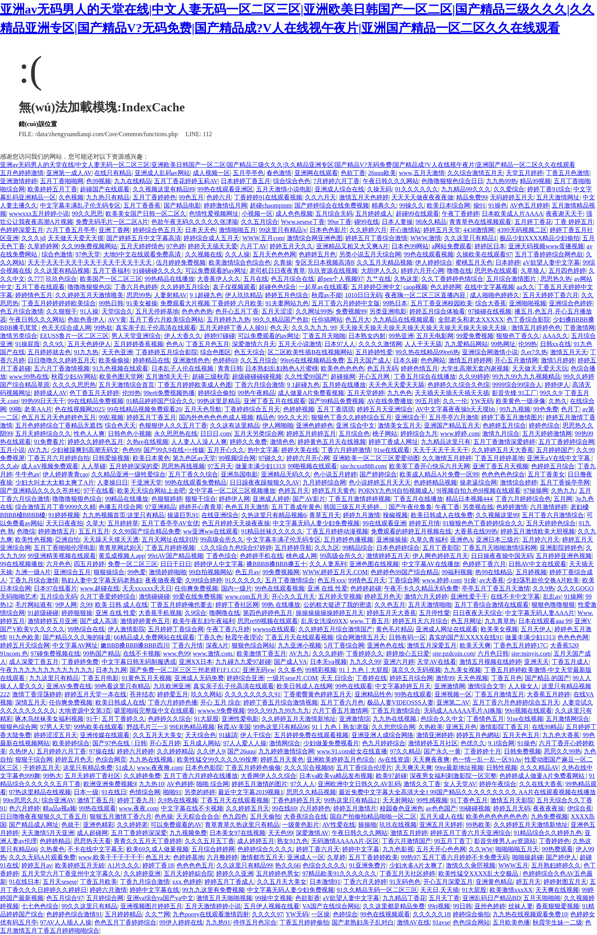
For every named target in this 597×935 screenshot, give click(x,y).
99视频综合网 (237, 458)
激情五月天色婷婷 (364, 197)
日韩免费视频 (522, 751)
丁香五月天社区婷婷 (407, 873)
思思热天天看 (92, 841)
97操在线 (101, 751)
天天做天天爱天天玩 (540, 368)
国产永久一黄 (442, 751)
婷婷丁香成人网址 (393, 441)
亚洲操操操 (391, 539)
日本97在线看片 (55, 588)
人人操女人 (523, 686)
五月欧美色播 (511, 922)
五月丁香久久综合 (193, 474)
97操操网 (535, 490)
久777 (35, 278)
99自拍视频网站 (210, 572)
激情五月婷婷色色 (536, 327)
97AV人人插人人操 (66, 922)
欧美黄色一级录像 (520, 401)
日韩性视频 (501, 767)
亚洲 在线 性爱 (327, 588)
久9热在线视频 (177, 800)
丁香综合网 (403, 580)
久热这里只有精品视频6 (273, 515)
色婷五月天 (293, 490)
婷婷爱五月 (172, 694)
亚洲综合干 (410, 417)
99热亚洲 (401, 335)
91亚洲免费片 (367, 865)
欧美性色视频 (33, 539)
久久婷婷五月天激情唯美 (89, 295)
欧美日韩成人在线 (120, 702)
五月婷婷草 (122, 523)
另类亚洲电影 (388, 311)
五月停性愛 (434, 612)
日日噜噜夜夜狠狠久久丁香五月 (43, 816)
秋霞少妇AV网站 (74, 376)
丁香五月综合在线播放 (425, 376)
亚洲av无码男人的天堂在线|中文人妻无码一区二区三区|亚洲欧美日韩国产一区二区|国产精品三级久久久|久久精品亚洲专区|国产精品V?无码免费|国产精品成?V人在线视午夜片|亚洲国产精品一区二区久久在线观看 (287, 164)
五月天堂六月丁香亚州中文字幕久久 (71, 873)
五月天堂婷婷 (365, 393)
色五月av (247, 572)
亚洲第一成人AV (69, 173)
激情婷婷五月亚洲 (52, 621)
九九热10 (151, 784)
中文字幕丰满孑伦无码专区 (283, 539)
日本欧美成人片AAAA (512, 213)
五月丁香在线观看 (40, 287)
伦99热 (527, 344)
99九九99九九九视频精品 (526, 376)
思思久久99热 (562, 751)
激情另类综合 (18, 335)
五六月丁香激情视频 (62, 368)
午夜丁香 (447, 507)
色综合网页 (110, 759)
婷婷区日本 (489, 246)
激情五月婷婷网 (470, 360)
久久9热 (543, 588)
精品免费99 (471, 197)
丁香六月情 (187, 645)
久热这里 (406, 278)
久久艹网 (157, 914)
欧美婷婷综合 (71, 743)
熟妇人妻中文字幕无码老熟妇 (101, 580)
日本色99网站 (410, 246)
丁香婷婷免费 (80, 661)
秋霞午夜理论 (243, 637)
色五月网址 (466, 621)
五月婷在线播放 (344, 384)
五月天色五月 (521, 735)
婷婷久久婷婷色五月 (95, 441)
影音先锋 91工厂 (514, 393)
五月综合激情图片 (512, 278)
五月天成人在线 (441, 816)
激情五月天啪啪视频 (224, 898)
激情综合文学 (486, 686)
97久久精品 (405, 751)
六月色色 (58, 564)
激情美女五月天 (399, 425)
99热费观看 (557, 849)
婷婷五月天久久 (291, 246)
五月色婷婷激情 (21, 173)
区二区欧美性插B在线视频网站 (310, 352)
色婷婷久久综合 (169, 718)
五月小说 (12, 450)
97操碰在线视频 (489, 311)
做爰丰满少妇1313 (260, 466)
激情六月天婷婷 (426, 596)
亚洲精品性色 (373, 694)
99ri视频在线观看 (528, 710)
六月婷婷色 (315, 808)
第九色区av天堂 (194, 458)
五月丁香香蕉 (142, 205)
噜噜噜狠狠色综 (89, 287)
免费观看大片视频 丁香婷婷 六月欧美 (211, 303)
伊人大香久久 (182, 335)
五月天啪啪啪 (542, 898)
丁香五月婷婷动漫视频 (337, 531)
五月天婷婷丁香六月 (550, 295)
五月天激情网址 (558, 197)
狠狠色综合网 (18, 727)
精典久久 (384, 205)
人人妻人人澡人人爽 (199, 441)
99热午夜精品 (256, 393)
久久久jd (33, 238)
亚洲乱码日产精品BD (491, 898)
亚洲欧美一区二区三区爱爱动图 (375, 458)
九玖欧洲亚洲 (171, 686)
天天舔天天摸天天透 (111, 539)
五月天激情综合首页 (126, 384)
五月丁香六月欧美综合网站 (166, 319)
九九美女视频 (462, 670)
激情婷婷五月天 (388, 555)
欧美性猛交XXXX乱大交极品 (479, 873)
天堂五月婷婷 (524, 173)
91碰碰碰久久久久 (157, 270)
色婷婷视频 (298, 409)
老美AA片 (38, 409)
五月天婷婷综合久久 (43, 433)
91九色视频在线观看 (120, 368)
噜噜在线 (459, 270)
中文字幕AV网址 (75, 645)
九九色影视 (398, 849)
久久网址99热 (314, 311)
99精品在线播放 (126, 498)
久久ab (9, 466)
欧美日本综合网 (448, 205)
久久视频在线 (203, 254)
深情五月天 (30, 702)
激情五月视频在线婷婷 (490, 661)
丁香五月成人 (570, 661)
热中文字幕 (263, 450)
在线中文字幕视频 (489, 287)
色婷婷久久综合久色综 (458, 384)
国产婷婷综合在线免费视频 (331, 205)
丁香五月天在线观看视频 (299, 637)
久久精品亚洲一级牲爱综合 (128, 474)
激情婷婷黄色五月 (145, 621)
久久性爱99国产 (306, 376)
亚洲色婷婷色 (314, 425)
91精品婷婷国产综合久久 (160, 401)
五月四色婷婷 (567, 270)
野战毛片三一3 (146, 727)
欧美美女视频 (499, 629)
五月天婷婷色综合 (551, 523)
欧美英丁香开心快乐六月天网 (429, 466)
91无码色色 (404, 881)
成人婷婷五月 (255, 841)
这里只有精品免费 (87, 767)
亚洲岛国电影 (239, 474)
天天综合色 (200, 735)
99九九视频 (514, 409)
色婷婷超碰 (365, 588)
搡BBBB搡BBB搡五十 (276, 564)
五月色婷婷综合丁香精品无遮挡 (58, 425)
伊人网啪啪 (277, 425)
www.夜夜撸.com (159, 767)
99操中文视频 (273, 898)
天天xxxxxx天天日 (147, 588)
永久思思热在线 (175, 433)
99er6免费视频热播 (169, 393)
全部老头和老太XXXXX (471, 319)
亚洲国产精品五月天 (452, 425)
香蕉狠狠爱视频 (557, 906)
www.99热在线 (28, 376)
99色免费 (545, 409)
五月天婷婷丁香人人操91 (233, 327)
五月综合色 (354, 433)
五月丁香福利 (111, 270)
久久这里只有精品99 (244, 865)
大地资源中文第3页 (85, 710)
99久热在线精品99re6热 (427, 352)
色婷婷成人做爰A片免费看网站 (542, 775)
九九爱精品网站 (466, 344)
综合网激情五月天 (361, 637)
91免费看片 (49, 441)
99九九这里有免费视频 (213, 890)
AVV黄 (117, 319)
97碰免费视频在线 (55, 653)
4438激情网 (478, 230)
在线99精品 (547, 727)
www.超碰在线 (99, 588)
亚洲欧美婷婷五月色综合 (340, 759)
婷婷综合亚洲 (245, 678)
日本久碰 (405, 360)
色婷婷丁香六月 (484, 564)
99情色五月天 (367, 580)
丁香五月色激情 (567, 173)
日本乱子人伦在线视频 (183, 368)
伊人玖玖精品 (243, 295)
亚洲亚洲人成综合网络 (382, 735)
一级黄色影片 (300, 824)
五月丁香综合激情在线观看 (491, 604)
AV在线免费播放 (389, 401)
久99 (86, 604)
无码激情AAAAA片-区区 (345, 841)
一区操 (320, 914)
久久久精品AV (539, 767)
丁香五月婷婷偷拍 (304, 922)
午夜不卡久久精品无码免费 (421, 588)
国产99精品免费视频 (336, 401)
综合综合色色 (291, 181)
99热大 (52, 775)
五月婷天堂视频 (340, 596)
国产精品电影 (182, 205)
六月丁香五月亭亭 (71, 230)
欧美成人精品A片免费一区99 (439, 474)
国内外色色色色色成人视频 (216, 417)
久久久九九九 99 (313, 327)
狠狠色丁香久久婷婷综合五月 (351, 417)
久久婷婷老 (132, 824)
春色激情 (278, 173)
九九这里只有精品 (54, 678)
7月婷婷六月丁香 (336, 181)
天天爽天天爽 (413, 767)
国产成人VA (290, 661)
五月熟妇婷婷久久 (556, 865)
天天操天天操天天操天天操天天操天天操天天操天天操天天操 (423, 327)
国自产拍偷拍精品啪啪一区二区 (373, 816)
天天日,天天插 (439, 890)
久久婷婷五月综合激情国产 (335, 629)
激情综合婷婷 (518, 482)
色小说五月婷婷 (335, 474)
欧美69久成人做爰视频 (157, 849)
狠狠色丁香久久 (518, 335)
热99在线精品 (493, 572)
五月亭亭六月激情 (453, 417)
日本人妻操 (397, 221)
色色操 (163, 816)
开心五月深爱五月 (448, 881)
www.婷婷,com (441, 580)
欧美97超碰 (391, 775)
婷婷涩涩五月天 (55, 735)
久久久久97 (267, 914)
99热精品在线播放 (169, 278)
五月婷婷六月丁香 (61, 751)
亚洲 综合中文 (355, 425)
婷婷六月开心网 (422, 270)
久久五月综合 (259, 221)
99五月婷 (427, 401)
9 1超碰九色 (206, 295)
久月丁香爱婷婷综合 (108, 596)
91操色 (497, 205)
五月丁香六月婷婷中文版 (345, 303)
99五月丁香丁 (452, 841)
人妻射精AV (170, 295)
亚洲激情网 (449, 686)
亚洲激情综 (354, 718)
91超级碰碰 (43, 612)
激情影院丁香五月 (504, 727)
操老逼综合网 (478, 482)
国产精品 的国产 (547, 678)
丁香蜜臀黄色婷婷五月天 (317, 694)
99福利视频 (456, 572)
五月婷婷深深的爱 (134, 466)
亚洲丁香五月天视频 (500, 466)
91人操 (89, 311)
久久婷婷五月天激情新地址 (298, 718)
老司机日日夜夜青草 (277, 270)
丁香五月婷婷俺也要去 (182, 604)
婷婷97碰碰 (219, 335)
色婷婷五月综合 (504, 425)
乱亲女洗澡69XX (324, 621)
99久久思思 (87, 213)
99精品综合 (357, 547)
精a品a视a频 (59, 808)
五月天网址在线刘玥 (169, 539)
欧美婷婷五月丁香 (52, 189)
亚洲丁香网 (114, 230)
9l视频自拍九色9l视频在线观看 (478, 490)
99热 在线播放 (280, 604)
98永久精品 (430, 221)
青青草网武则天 (120, 547)
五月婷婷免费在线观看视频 (311, 735)
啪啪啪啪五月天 (517, 849)
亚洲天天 (536, 661)
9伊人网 (66, 604)
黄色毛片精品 (394, 629)
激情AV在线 (413, 922)
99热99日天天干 (43, 401)
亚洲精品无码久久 (286, 474)
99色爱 (136, 572)
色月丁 (570, 409)
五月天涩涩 (276, 311)
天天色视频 (472, 678)
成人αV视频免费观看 (49, 466)
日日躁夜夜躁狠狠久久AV (265, 482)
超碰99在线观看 (417, 213)
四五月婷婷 (89, 564)
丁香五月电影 (100, 678)
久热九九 (563, 490)
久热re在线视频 (147, 441)
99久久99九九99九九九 (278, 710)
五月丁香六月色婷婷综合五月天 (515, 702)
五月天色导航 (202, 409)
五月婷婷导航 (293, 547)
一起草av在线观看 (323, 287)
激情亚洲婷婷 (434, 735)
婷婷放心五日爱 (407, 653)
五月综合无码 (334, 213)
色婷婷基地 (188, 857)
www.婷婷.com (459, 433)
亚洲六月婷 (398, 661)
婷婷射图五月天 (565, 881)
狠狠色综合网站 (253, 645)
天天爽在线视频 (557, 890)
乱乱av (552, 596)
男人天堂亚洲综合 (136, 335)
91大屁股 (206, 718)
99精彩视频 (320, 670)
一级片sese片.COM (291, 678)
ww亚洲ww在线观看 (210, 531)
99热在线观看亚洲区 (225, 189)
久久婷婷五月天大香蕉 (502, 450)
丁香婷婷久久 (364, 653)
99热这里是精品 (219, 401)
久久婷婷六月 (368, 230)
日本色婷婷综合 (398, 547)
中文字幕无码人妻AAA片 (540, 612)
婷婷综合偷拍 (216, 393)
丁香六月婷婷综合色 (523, 498)
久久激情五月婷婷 (447, 458)
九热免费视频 (549, 816)
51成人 (125, 767)
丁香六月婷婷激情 (346, 450)
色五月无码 (382, 368)
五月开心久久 (225, 450)
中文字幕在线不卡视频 (192, 808)
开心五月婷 (164, 743)
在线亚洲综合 (220, 515)
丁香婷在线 (371, 678)
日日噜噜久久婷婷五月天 (62, 360)
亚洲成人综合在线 (339, 189)
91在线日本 (24, 881)
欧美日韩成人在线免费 (442, 515)
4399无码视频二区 (522, 230)
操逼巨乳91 (182, 515)
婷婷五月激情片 (355, 808)
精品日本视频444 (469, 498)
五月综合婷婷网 (213, 849)
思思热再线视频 (183, 466)
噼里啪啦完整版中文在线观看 (154, 710)
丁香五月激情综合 (395, 710)
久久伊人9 (211, 751)
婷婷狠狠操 (76, 612)
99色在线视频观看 (385, 914)
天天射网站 (398, 800)
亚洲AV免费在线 (69, 686)
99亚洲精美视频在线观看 (62, 555)
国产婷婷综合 (378, 474)
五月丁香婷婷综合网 (566, 441)
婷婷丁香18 (157, 865)
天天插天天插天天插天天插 (452, 393)
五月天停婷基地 (157, 311)
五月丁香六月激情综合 (553, 515)
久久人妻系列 (327, 564)
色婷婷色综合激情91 (74, 914)
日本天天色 (200, 230)
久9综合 (195, 612)
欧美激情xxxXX (511, 890)
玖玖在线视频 (398, 824)
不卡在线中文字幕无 (95, 849)
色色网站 (432, 360)
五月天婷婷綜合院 (188, 873)
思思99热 (138, 295)
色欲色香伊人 (86, 319)
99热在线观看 (413, 694)
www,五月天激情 (422, 173)
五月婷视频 (531, 572)
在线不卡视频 (141, 653)
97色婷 (175, 246)
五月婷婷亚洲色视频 (564, 555)
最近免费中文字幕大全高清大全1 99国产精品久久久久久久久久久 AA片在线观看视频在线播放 (467, 792)
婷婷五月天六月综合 (420, 621)
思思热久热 (555, 278)
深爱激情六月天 (253, 344)
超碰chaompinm (271, 205)
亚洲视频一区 (453, 694)
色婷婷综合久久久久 (265, 849)
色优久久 (472, 743)
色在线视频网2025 (79, 409)
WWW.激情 (425, 238)
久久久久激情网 (380, 344)
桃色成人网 (301, 555)
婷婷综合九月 (419, 433)
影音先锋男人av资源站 (505, 841)
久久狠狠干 (61, 311)
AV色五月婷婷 (529, 205)
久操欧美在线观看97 (484, 254)
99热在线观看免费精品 (195, 482)
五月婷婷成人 (374, 213)
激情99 (445, 678)
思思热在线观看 (496, 270)
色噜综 (26, 531)
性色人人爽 (89, 433)
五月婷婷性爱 (374, 352)
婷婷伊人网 (234, 498)
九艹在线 (378, 278)
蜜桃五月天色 (474, 262)
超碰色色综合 (277, 287)
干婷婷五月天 (41, 767)
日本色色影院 (203, 767)
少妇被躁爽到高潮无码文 (85, 450)
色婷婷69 (225, 360)
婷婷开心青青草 (200, 507)
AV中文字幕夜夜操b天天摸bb (456, 409)
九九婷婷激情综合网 (286, 751)
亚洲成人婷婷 (271, 498)
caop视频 (415, 287)
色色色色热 (197, 311)
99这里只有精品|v (282, 230)
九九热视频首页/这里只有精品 (123, 515)
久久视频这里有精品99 (164, 189)
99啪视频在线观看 (312, 466)
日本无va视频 (328, 661)
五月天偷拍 (265, 816)
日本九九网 (111, 670)
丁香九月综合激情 (34, 580)
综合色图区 (215, 352)
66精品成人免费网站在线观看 (154, 637)
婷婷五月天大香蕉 (391, 612)
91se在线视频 (525, 718)
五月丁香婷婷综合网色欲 (549, 254)
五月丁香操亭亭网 (565, 482)
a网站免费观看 (452, 246)
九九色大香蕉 (561, 735)
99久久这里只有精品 (89, 906)
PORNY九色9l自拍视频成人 (396, 490)
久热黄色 (52, 849)
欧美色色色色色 (342, 368)
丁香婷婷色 (554, 841)
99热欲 (103, 327)
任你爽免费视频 (196, 588)
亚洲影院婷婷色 (561, 547)
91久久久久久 (243, 580)
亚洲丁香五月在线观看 (275, 401)
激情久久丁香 (422, 784)
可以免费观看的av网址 (216, 270)
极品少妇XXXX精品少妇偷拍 (540, 238)
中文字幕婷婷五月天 (403, 686)
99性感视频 (432, 800)
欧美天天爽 (475, 645)
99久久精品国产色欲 (281, 319)
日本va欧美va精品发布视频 (336, 775)
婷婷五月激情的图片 (259, 784)
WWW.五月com (263, 238)
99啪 (15, 409)
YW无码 (482, 401)
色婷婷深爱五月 (21, 230)
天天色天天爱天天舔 (396, 384)
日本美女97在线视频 (237, 832)
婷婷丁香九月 (135, 800)
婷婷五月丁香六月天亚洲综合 (470, 832)
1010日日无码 (363, 295)
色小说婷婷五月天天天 (380, 482)
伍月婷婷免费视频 (181, 262)
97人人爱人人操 (244, 743)
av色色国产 (441, 808)
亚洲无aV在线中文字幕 (559, 458)
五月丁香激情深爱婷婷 (504, 441)
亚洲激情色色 (191, 360)
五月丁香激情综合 (290, 580)
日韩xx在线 (555, 344)
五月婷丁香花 (533, 221)
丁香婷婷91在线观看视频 (268, 197)
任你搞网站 (327, 319)
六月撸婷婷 (222, 857)
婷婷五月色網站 (478, 735)
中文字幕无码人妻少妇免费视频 (316, 523)
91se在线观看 (392, 450)
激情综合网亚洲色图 (315, 238)
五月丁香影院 (441, 547)
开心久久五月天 (293, 596)
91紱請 (228, 735)
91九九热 (86, 352)
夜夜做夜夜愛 (163, 580)
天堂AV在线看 (436, 661)
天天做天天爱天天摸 (76, 238)
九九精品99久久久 (466, 189)
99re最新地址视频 (459, 767)
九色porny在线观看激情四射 (211, 914)
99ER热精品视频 (192, 727)
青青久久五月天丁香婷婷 (148, 841)
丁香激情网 (579, 327)
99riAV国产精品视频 (175, 555)
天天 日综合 (336, 678)
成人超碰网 (92, 832)
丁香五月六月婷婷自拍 (59, 458)
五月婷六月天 (540, 539)
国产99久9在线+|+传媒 (174, 450)
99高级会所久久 (222, 539)
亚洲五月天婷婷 (441, 824)
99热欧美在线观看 (98, 727)
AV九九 (38, 450)
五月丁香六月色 (342, 702)
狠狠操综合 (109, 572)
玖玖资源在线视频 (333, 270)
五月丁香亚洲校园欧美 (441, 303)
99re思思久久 (20, 800)
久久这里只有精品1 (470, 238)
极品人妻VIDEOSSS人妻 (400, 702)
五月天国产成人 (368, 360)
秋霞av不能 (326, 295)
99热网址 (503, 344)
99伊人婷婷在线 (181, 922)
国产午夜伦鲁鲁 (410, 507)
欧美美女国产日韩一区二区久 (146, 213)
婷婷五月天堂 (441, 230)
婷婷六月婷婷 (135, 751)
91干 (92, 718)
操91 (479, 205)
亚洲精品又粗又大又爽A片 (352, 246)
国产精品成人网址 (34, 824)
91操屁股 (27, 344)
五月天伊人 (536, 629)
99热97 (410, 857)
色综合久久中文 (442, 718)
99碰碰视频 (474, 808)
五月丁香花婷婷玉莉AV (186, 181)
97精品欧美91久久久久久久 (339, 873)
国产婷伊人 (561, 857)
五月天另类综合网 (259, 433)
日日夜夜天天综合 (477, 612)
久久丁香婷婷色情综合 (452, 278)
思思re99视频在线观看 (267, 621)
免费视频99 (351, 311)
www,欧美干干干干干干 (110, 857)
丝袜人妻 (520, 906)
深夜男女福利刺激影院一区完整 (453, 775)
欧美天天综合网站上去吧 (151, 490)
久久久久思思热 (74, 384)
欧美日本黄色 (151, 458)
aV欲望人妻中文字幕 (551, 262)
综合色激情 (57, 254)
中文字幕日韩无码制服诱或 (139, 661)
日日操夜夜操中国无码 (502, 555)
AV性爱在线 (338, 824)
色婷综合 (345, 914)
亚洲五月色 (461, 727)
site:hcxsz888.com (363, 466)
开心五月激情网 (516, 360)
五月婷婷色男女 (277, 873)
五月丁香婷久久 (123, 718)
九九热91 (218, 922)
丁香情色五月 (485, 718)
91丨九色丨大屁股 (364, 670)
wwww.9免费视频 (221, 710)
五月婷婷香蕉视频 (138, 344)
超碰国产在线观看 (105, 189)
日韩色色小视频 (129, 433)
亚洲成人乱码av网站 (162, 173)
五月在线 (255, 278)
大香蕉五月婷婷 (548, 694)
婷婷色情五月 (419, 368)
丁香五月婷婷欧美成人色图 (194, 384)
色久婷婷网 (445, 287)
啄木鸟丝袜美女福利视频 (49, 718)
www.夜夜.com (138, 808)
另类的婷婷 (199, 792)
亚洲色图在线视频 (374, 564)
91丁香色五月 (469, 800)
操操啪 (367, 824)
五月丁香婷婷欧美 (373, 857)
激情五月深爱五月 (432, 645)
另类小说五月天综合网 (370, 254)
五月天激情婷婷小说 (213, 906)
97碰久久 (270, 458)
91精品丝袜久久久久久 (272, 531)
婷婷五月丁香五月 (151, 417)
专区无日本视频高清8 (324, 262)
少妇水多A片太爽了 (416, 865)
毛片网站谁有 (33, 604)
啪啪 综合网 (212, 784)
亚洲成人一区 (305, 857)
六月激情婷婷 (548, 507)
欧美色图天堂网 (121, 376)
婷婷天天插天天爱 (212, 246)
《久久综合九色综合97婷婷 (234, 547)
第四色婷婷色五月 (267, 612)
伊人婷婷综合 (433, 262)
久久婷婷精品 (175, 751)
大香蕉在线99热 (476, 531)
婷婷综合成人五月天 (211, 238)
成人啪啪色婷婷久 (494, 295)
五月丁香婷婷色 (154, 197)
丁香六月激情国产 (406, 841)
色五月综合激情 (21, 311)
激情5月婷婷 (558, 360)
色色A (174, 344)
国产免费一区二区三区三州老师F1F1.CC (184, 670)
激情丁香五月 (95, 800)
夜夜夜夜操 (548, 808)
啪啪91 (172, 792)
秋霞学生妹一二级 (557, 922)
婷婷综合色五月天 (157, 230)
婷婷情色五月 (33, 295)
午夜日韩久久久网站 (391, 181)
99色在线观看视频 (428, 254)
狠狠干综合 (200, 498)
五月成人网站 (201, 743)
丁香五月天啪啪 (324, 335)
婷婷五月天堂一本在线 (95, 694)
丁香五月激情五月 (499, 694)
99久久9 (550, 393)
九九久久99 (365, 661)
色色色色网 (572, 637)
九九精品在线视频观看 (404, 319)
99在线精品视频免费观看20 (144, 409)
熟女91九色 (292, 841)
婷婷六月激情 (108, 890)
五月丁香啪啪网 (61, 181)
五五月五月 (93, 531)
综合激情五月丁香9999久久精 (55, 507)
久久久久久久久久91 (252, 694)
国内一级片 (236, 588)
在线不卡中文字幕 (515, 596)
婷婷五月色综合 (286, 295)
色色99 (131, 450)
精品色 (265, 417)
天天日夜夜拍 (64, 523)
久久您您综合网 (393, 727)
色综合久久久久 (324, 865)
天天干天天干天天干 (441, 450)
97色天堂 (87, 254)
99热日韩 (111, 303)
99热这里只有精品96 (281, 727)
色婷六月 (218, 197)
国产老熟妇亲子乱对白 (363, 922)
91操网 (573, 596)
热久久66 (287, 865)
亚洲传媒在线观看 (105, 735)
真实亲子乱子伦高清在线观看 (156, 327)
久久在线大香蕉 (540, 784)
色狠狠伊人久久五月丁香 (173, 425)
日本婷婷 (507, 262)
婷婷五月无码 (511, 808)
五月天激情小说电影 (284, 189)
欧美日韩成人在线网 (304, 686)
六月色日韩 (493, 653)
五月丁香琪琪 (335, 409)
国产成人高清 (98, 621)
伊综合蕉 (579, 808)
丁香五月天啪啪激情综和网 (499, 547)
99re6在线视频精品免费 (312, 360)
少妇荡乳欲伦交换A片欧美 (543, 580)
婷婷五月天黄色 (333, 490)
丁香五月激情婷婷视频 (360, 498)
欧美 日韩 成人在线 (121, 604)
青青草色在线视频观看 (480, 221)
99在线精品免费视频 (95, 401)
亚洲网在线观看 (316, 173)
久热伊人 (21, 751)
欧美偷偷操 (114, 360)
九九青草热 (500, 621)
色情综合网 (144, 792)
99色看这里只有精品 (122, 686)
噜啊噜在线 (224, 612)
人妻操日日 (112, 482)
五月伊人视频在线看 (271, 906)
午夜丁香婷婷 (460, 213)
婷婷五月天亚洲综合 (385, 409)
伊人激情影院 (126, 629)
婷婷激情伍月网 (225, 205)
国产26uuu (241, 751)
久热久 (558, 401)
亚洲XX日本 (196, 661)
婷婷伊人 (557, 384)
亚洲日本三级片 (497, 539)
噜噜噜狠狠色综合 (77, 498)
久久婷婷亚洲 (142, 873)
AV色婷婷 (180, 784)
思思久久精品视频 (311, 792)
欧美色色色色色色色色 (497, 816)
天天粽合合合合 (198, 816)
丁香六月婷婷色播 (172, 702)
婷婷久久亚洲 (234, 873)
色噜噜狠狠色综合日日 (452, 181)
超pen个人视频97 (340, 278)
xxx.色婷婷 (187, 881)
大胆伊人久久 (379, 270)
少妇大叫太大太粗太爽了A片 (54, 482)
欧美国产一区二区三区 (111, 278)
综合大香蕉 (490, 303)
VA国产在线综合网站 (331, 906)
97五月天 (220, 466)
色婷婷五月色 (317, 254)
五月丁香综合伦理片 (364, 767)
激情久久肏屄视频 (470, 865)
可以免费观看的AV (176, 824)
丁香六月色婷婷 (135, 287)
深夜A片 (217, 645)
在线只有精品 (113, 173)
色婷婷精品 (55, 841)
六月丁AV (253, 246)
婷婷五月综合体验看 (437, 311)
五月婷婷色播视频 (348, 539)
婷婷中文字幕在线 (154, 890)
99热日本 (394, 303)
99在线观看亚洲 (384, 523)
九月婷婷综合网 (324, 482)
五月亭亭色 (248, 173)
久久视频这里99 (497, 515)
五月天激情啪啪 (430, 604)
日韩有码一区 (407, 637)
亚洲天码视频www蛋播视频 (546, 246)
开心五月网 (374, 376)
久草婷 (336, 857)
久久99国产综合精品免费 (146, 531)
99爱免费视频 (474, 335)
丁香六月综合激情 (259, 384)
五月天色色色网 (274, 254)
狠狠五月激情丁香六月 (121, 816)
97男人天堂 (55, 727)
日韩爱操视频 (111, 458)
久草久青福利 (428, 539)
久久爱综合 (508, 189)
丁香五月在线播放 (418, 498)
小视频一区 (257, 213)
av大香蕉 (491, 580)
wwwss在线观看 (274, 629)
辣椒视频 (395, 515)
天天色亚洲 (117, 352)
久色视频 (71, 197)
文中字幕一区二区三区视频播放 (232, 490)
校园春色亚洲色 (401, 808)
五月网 (563, 498)
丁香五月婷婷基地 (499, 458)
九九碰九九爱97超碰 (243, 661)
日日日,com (215, 433)
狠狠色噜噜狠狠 (553, 604)
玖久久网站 (206, 694)
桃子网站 (384, 433)
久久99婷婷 (474, 376)
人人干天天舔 (423, 344)
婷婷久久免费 (248, 441)
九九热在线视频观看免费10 (530, 914)
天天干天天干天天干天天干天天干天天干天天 (90, 262)
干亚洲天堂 (146, 482)
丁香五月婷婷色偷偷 (253, 767)
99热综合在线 (86, 629)
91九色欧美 (24, 637)
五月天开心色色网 (441, 849)
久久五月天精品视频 (384, 262)
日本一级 (86, 792)
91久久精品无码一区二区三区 (377, 890)
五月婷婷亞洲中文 (376, 287)
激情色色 (282, 441)
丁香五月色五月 (207, 344)
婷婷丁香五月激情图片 (512, 417)
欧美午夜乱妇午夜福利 (204, 621)
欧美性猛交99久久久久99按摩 (217, 759)
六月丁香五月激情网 (340, 710)
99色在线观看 (353, 686)
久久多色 (290, 670)
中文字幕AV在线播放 (431, 564)
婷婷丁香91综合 (549, 189)
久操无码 (379, 189)
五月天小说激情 (300, 344)
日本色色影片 (328, 230)
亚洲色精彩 (98, 824)
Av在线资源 (394, 759)
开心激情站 (404, 230)
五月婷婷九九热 (228, 319)
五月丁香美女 (546, 474)
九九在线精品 (132, 181)
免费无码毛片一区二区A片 (112, 221)
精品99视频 (535, 181)
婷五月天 (528, 881)
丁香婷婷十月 (482, 751)
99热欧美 (478, 824)
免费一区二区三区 (132, 564)
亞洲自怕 (67, 539)
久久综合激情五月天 (475, 173)
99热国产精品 (101, 653)
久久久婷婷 (327, 653)
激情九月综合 (500, 433)
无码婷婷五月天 (511, 197)
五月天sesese (60, 881)
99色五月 (191, 197)
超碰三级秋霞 (210, 376)
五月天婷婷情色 (142, 246)
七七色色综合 (40, 906)
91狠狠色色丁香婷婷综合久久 (483, 523)
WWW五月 (513, 865)
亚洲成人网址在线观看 (447, 629)
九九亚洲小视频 (299, 645)
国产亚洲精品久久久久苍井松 (40, 490)
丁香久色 (209, 637)
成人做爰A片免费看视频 (311, 393)
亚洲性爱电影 (240, 718)
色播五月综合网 (120, 507)
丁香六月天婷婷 (365, 881)
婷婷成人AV (50, 393)
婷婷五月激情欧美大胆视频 (537, 531)
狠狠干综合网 (33, 759)
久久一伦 (455, 401)
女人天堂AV (459, 784)
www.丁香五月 (369, 621)
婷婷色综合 (544, 425)
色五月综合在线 (292, 278)
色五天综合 (249, 352)
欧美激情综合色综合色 (240, 262)
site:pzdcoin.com (454, 653)
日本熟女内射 (367, 335)
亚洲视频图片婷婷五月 (151, 906)
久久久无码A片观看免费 (42, 857)
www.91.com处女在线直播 (352, 751)
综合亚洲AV (58, 800)
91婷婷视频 (64, 515)
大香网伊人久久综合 (268, 775)
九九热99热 (501, 181)
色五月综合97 (64, 898)
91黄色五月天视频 (146, 678)
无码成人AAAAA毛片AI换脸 (463, 710)
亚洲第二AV (452, 702)
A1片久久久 (123, 865)
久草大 (95, 523)
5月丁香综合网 (344, 645)
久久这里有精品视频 (62, 270)
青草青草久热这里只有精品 (242, 824)
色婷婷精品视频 (435, 482)
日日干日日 (175, 564)
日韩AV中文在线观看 (537, 564)
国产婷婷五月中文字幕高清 (143, 238)
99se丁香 (339, 221)
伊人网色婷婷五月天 (440, 555)
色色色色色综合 (503, 474)
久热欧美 (430, 727)
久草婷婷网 (43, 246)
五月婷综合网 (104, 898)
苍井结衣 (142, 694)
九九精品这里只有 (446, 441)
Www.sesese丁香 (303, 221)
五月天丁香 (444, 898)
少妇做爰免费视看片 (331, 743)
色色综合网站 (471, 922)
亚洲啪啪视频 (527, 303)
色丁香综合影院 (528, 319)
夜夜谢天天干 (564, 213)
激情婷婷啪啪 (167, 572)
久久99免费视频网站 (89, 246)
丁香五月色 (506, 678)
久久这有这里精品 (235, 425)
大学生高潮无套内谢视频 (475, 368)
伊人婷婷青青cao (65, 474)
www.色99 (176, 653)
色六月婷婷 (24, 808)
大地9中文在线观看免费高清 (142, 254)
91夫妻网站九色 (287, 303)
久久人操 (237, 254)
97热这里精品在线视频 (40, 792)
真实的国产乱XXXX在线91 (465, 637)
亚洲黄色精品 (494, 881)
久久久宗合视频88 (309, 767)
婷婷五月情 (424, 523)
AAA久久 (555, 335)
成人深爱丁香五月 (34, 661)
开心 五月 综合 (220, 702)
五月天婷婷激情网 (547, 433)
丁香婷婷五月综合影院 (166, 352)
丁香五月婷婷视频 (170, 547)
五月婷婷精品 (123, 914)
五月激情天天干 (167, 376)
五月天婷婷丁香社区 (92, 775)
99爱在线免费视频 (197, 596)
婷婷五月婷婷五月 (311, 433)
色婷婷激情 (511, 507)
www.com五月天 (247, 596)
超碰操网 (343, 376)
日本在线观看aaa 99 (544, 621)
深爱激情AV (312, 832)
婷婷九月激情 (361, 515)
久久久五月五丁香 (209, 841)
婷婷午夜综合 (497, 784)
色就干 (70, 824)
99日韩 (462, 906)
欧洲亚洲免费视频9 (109, 784)
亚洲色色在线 (385, 645)
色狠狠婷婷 (166, 498)
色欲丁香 (353, 173)
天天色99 (280, 832)
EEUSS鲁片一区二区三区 (74, 335)
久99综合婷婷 (203, 580)
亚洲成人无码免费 (199, 678)
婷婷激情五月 (56, 531)
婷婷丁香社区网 (237, 604)
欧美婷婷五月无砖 (80, 865)
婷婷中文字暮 (360, 849)
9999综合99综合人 (517, 384)
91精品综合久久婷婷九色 (548, 832)
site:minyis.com (531, 653)
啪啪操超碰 (527, 857)
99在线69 (284, 808)
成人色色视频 (294, 213)
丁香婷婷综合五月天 (252, 409)
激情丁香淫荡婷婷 (37, 694)
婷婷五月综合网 (411, 678)
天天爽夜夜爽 (431, 759)
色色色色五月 (195, 865)
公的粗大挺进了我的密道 (337, 604)
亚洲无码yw (258, 670)
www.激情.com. (213, 653)
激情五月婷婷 (408, 832)
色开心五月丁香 (237, 311)
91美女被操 (141, 303)
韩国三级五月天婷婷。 (355, 507)
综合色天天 (120, 425)
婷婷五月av (36, 865)
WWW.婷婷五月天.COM (335, 572)
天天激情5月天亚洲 (47, 832)
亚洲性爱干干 (469, 596)
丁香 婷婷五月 (573, 221)
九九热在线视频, (395, 718)
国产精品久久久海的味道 (77, 637)
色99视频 (98, 181)
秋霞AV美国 (233, 727)
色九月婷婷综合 (383, 743)
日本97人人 (339, 344)
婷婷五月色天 (382, 596)
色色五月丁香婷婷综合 (125, 922)
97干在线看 (98, 490)
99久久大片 (292, 417)
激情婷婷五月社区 (433, 743)
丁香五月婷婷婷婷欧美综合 (58, 303)
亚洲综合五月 (72, 572)
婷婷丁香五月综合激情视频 (280, 702)
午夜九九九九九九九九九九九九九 (46, 670)
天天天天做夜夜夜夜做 (422, 197)
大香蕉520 (564, 645)
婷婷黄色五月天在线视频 (332, 441)
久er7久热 (534, 352)
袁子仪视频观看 (234, 287)
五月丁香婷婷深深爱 (139, 832)
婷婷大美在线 (299, 450)
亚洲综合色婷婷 (570, 303)
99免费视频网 (280, 572)
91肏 (470, 580)
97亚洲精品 (160, 507)
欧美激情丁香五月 (261, 653)
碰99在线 (366, 221)
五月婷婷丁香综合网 (176, 629)
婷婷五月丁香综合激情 (376, 238)
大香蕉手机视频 (160, 612)
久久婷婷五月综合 (185, 287)
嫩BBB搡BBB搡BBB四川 (134, 645)
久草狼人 (533, 270)
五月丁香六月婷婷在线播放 (200, 775)
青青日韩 (230, 368)
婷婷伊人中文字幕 (219, 564)
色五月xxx (331, 580)
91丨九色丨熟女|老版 (340, 727)
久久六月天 (320, 197)
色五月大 (357, 319)
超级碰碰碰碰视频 (257, 376)
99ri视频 (439, 906)
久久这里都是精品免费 (394, 906)
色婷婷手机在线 (261, 555)
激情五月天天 (568, 352)
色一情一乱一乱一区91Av (486, 759)
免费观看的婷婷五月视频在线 (411, 531)
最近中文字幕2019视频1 (250, 792)
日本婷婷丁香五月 (245, 181)
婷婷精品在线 (151, 360)
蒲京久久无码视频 (416, 670)
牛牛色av (27, 474)
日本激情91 (325, 881)
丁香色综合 (221, 555)
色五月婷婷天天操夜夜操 (236, 523)
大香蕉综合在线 (305, 816)
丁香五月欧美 (98, 881)
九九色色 (399, 393)
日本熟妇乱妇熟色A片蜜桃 (281, 368)
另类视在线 (477, 507)
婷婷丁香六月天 (317, 849)
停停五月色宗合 (255, 922)
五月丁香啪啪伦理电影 (65, 547)
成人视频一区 (211, 173)
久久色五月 (389, 604)
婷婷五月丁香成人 (229, 881)
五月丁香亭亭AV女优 (170, 523)
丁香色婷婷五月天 (296, 800)
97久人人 (302, 784)
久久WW (481, 849)
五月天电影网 (434, 335)
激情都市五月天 (262, 857)
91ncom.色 (14, 653)
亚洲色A (461, 539)
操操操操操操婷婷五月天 (330, 612)
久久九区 (327, 547)
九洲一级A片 (33, 572)
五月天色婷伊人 (89, 344)
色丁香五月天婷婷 (94, 393)
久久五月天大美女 (157, 735)
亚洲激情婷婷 (18, 181)
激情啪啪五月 (237, 230)
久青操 (282, 262)
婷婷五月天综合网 (25, 645)
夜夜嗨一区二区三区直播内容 (426, 295)
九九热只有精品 (108, 197)
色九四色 (234, 816)
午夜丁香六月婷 (228, 629)
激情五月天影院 (512, 800)
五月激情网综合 (567, 718)
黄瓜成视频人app (122, 555)
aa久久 (526, 287)
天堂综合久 (117, 311)
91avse (441, 922)
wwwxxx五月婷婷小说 (39, 213)
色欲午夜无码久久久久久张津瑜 (194, 221)
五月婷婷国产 (554, 450)
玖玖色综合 (61, 278)
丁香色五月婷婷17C (520, 645)
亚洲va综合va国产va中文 (160, 898)
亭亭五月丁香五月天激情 (496, 588)
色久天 (279, 327)
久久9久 (53, 344)
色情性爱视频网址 (214, 213)
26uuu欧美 (382, 173)
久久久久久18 (431, 914)
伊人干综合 (255, 735)
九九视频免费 (188, 832)
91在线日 (114, 792)
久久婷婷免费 (142, 775)
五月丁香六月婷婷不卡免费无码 (465, 857)
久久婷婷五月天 (247, 808)
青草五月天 (324, 515)
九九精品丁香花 (404, 898)
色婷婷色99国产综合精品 (404, 572)
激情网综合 (284, 743)
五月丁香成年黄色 (296, 507)
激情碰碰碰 (154, 596)
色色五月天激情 (246, 507)
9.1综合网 (501, 743)
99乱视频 (111, 417)
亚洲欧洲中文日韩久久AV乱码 (359, 784)
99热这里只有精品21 (352, 800)
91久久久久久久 (416, 189)
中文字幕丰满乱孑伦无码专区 (80, 205)
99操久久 (411, 205)
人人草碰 (93, 466)
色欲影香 (307, 898)
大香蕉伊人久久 (219, 278)
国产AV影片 (308, 498)
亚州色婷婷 (489, 906)
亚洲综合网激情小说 (490, 352)
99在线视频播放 (21, 564)
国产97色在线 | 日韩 (119, 743)
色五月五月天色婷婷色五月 (58, 417)
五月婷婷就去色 (49, 352)
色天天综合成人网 (66, 327)
